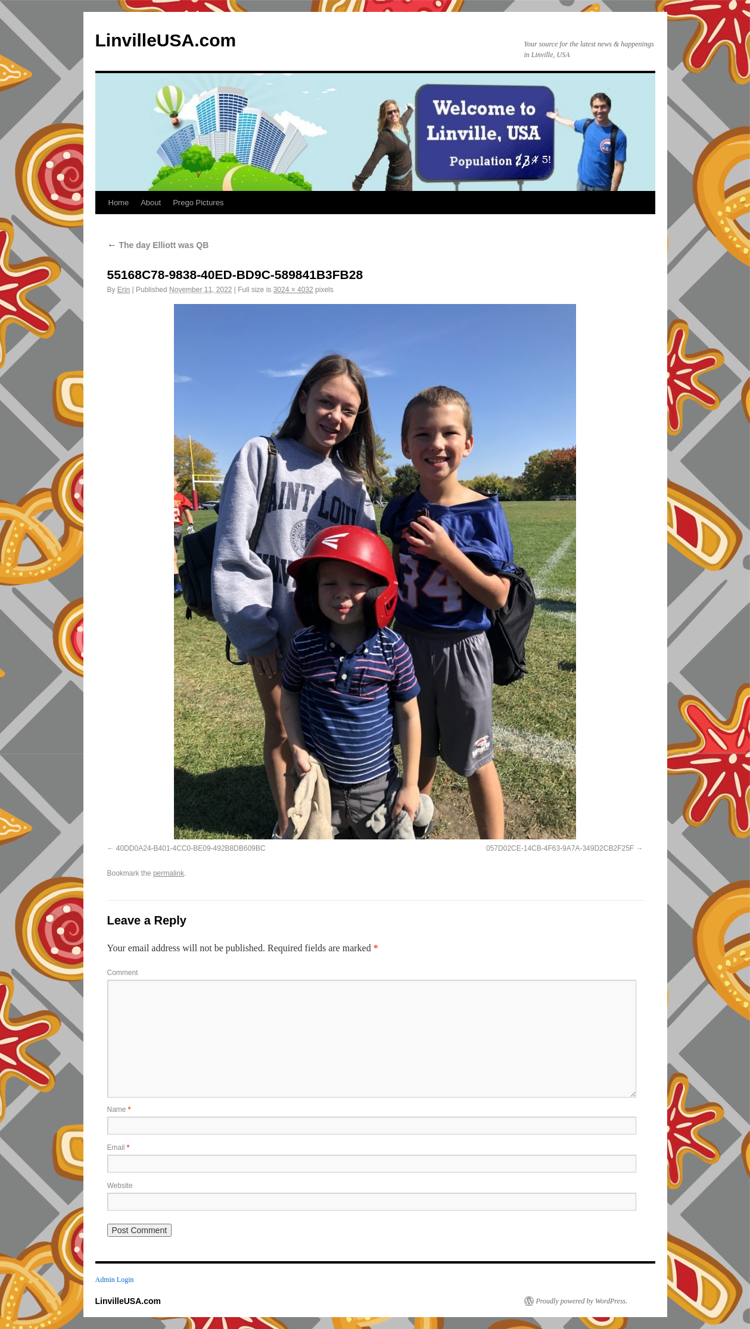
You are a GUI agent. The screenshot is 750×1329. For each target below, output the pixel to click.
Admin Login (114, 1279)
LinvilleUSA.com (165, 40)
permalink (168, 873)
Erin (123, 290)
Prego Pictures (198, 202)
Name (119, 1109)
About (151, 202)
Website (120, 1185)
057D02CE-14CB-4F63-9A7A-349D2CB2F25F (560, 848)
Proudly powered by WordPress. (582, 1301)
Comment (122, 972)
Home (118, 202)
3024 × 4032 (293, 290)
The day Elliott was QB (158, 245)
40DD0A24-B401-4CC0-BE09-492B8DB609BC (191, 848)
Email (118, 1147)
